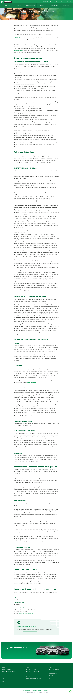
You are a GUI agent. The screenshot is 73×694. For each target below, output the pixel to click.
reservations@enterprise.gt (30, 631)
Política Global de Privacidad (22, 37)
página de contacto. (32, 382)
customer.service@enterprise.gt (26, 613)
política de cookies (18, 50)
